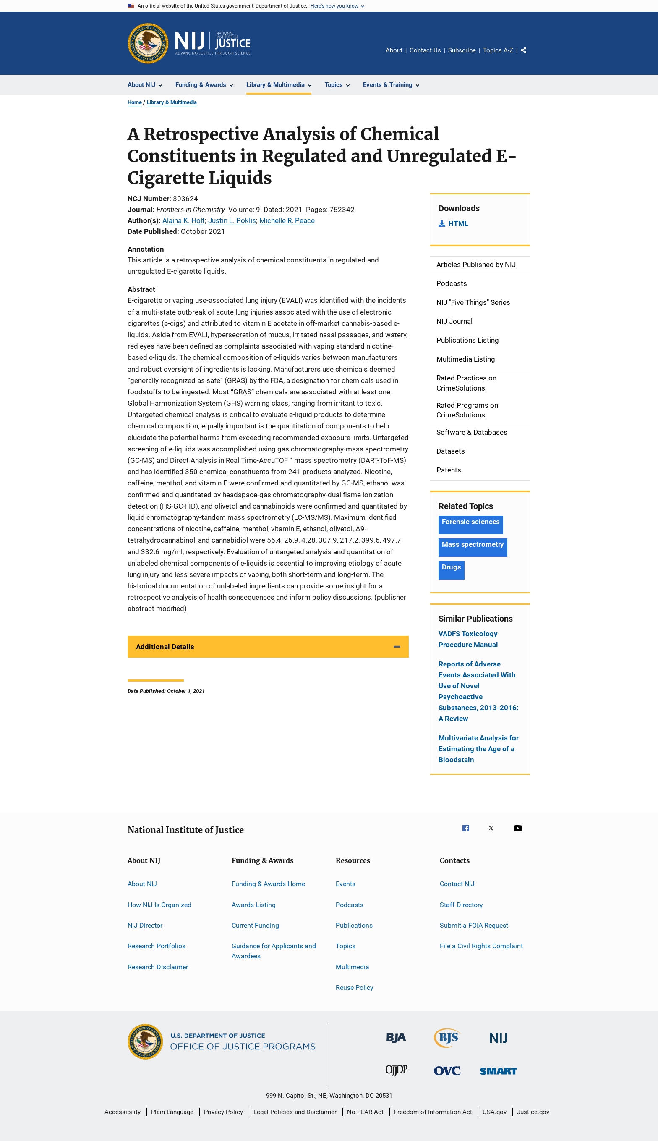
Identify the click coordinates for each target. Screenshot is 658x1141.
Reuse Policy (354, 987)
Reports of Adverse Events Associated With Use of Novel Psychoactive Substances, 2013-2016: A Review (479, 691)
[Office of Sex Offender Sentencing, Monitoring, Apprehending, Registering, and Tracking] (498, 1076)
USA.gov (495, 1112)
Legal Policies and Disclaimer (295, 1112)
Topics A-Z (498, 50)
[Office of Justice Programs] (148, 43)
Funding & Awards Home (268, 884)
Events (345, 884)
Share (530, 56)
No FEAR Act (365, 1112)
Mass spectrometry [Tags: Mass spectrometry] (473, 544)
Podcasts (349, 904)
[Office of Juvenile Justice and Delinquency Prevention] (396, 1078)
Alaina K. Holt (183, 220)
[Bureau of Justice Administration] (396, 1044)
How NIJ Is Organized (159, 904)
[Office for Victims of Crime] (447, 1077)
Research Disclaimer (158, 967)
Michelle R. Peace (287, 220)
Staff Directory (461, 904)
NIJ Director (145, 925)
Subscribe (462, 50)
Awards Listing (254, 904)
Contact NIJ (457, 884)
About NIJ (142, 884)
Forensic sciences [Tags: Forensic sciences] (471, 521)
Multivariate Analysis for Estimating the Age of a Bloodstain (479, 749)
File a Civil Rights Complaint (481, 946)
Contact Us (425, 50)
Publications (354, 925)
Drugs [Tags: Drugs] (451, 567)
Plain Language (172, 1112)
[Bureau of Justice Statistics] (447, 1049)
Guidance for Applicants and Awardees (274, 951)
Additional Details (165, 647)
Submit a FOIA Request (474, 925)
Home (135, 102)
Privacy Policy (223, 1112)
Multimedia (352, 967)
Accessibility (122, 1112)
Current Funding (255, 925)
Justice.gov (533, 1112)
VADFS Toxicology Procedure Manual (468, 639)
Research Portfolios (156, 946)
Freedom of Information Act (433, 1112)
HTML (458, 223)
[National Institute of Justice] (498, 1044)
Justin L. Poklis (232, 220)
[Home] (212, 43)
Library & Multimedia (172, 102)
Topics (345, 946)
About (394, 50)
